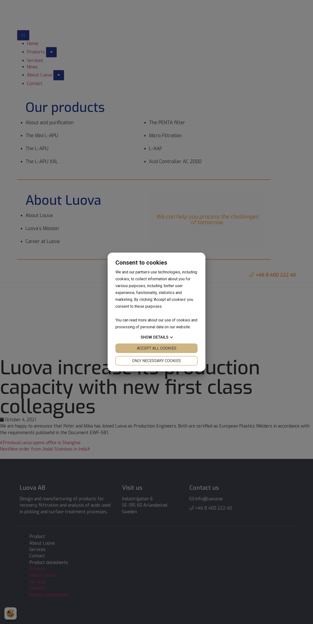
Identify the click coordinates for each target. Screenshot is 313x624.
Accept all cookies (156, 348)
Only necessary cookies (156, 360)
